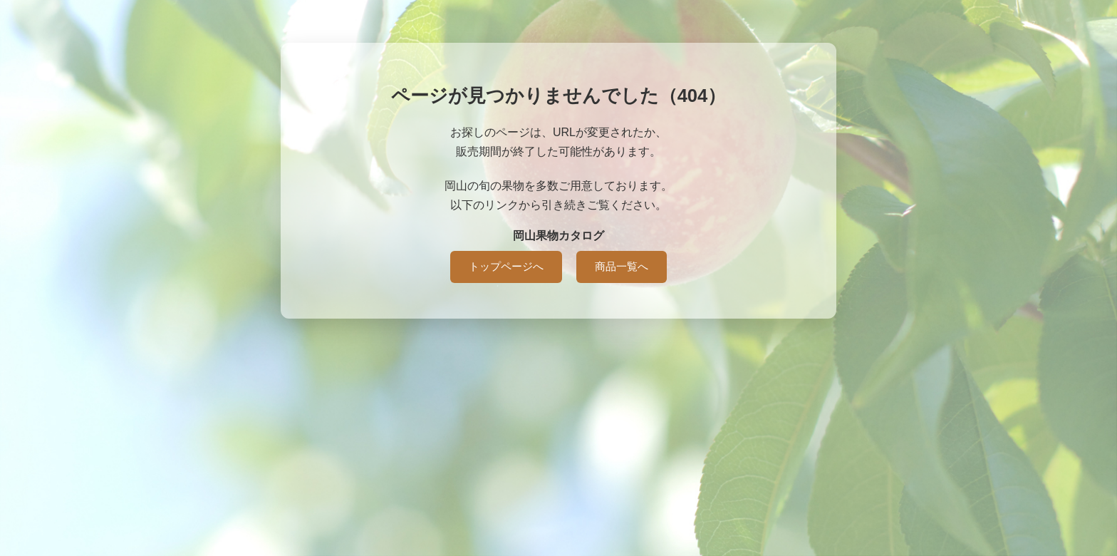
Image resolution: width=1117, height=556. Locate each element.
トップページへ (506, 266)
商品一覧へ (621, 266)
